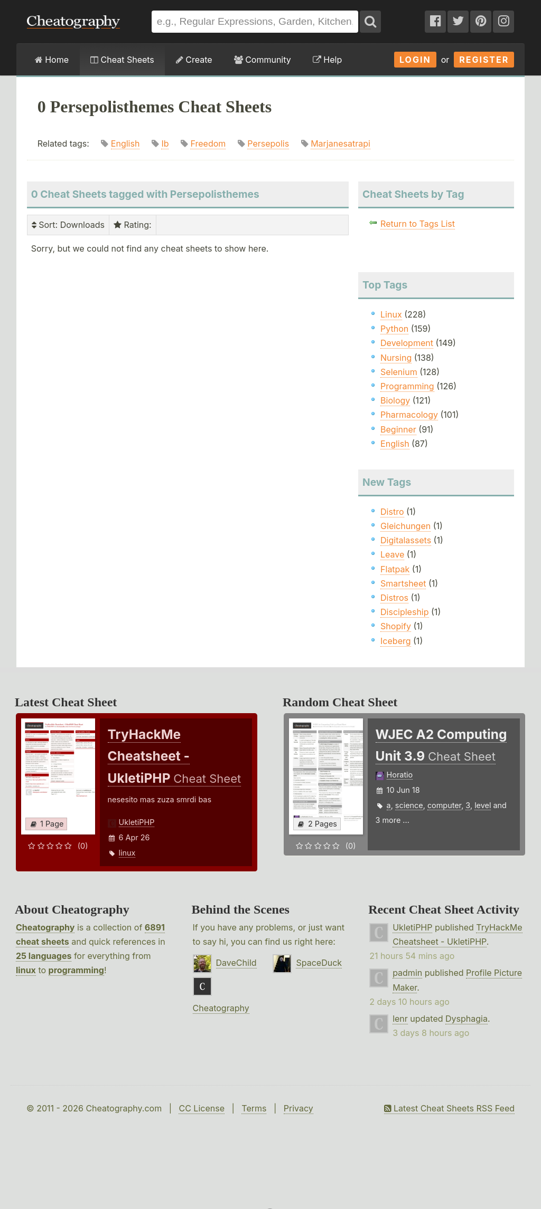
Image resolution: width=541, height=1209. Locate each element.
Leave (392, 554)
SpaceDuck (319, 962)
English (125, 143)
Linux (391, 314)
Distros (394, 597)
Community (262, 59)
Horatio (400, 774)
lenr (400, 1018)
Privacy (298, 1108)
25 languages (43, 956)
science (409, 805)
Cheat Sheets (122, 59)
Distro (392, 511)
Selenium (398, 372)
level (482, 805)
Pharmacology (409, 414)
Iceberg (395, 641)
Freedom (208, 143)
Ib (165, 143)
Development (406, 343)
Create (194, 59)
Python (394, 328)
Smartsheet (403, 583)
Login (415, 59)
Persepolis (268, 143)
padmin (407, 972)
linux (127, 852)
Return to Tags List (417, 223)
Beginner (398, 429)
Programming (407, 386)
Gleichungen (405, 526)
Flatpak (394, 569)
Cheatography (45, 927)
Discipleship (404, 612)
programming (76, 970)
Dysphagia (466, 1018)
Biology (395, 400)
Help (327, 59)
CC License (202, 1108)
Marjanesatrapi (340, 143)
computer (444, 805)
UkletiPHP (137, 822)
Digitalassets (405, 540)
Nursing (396, 357)
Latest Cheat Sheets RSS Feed (449, 1108)
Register (484, 59)
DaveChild (236, 962)
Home (52, 59)
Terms (253, 1108)
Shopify (395, 626)
